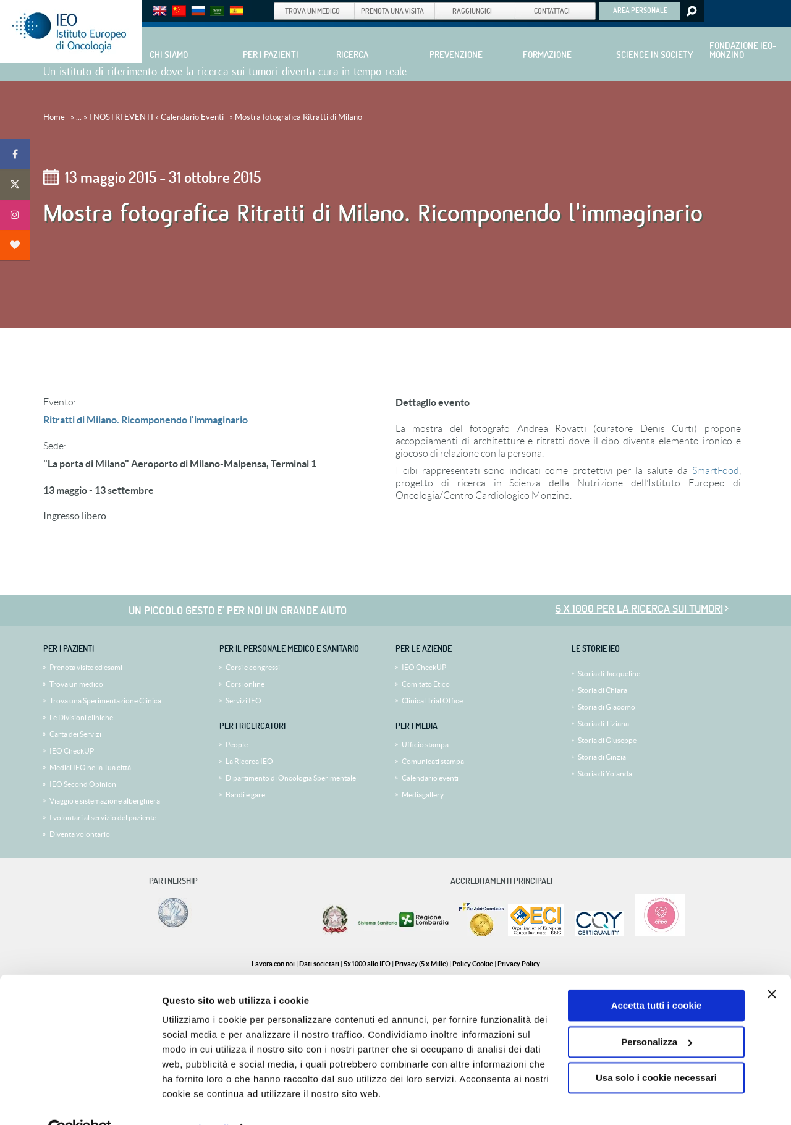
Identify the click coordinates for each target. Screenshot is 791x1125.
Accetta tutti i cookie (656, 978)
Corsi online (245, 684)
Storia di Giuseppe (607, 740)
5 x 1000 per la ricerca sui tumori (639, 608)
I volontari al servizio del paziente (102, 817)
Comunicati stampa (433, 761)
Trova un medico (76, 684)
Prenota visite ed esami (85, 667)
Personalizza (656, 1014)
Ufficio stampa (425, 745)
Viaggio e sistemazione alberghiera (104, 801)
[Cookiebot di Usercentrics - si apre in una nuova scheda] (80, 1101)
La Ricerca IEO (249, 761)
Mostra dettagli (195, 1100)
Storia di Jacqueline (609, 673)
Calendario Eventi (192, 117)
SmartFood (715, 470)
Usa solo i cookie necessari (656, 1050)
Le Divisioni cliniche (81, 717)
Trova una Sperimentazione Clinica (105, 701)
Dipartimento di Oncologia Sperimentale (291, 778)
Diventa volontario (79, 834)
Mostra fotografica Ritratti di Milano (298, 117)
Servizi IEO (243, 701)
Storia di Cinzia (602, 757)
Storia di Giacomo (606, 707)
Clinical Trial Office (432, 701)
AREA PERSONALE (640, 10)
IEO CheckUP (71, 751)
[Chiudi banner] (772, 966)
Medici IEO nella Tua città (90, 767)
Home (54, 117)
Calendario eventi (430, 778)
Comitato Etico (426, 684)
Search (690, 11)
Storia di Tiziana (603, 724)
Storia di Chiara (602, 690)
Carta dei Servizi (75, 734)
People (237, 745)
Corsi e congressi (253, 667)
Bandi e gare (245, 795)
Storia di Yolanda (605, 774)
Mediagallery (423, 795)
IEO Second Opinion (82, 784)
